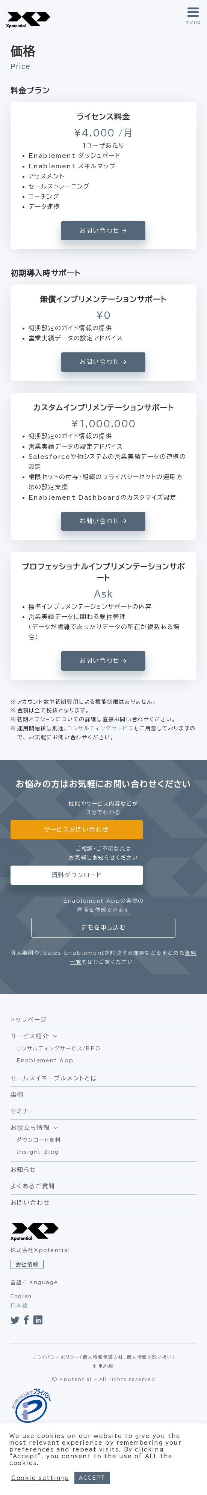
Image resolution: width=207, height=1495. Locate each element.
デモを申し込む (103, 927)
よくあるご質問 (33, 1186)
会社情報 (27, 1264)
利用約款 (103, 1366)
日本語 (19, 1305)
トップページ (29, 1020)
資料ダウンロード (76, 875)
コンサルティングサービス (101, 728)
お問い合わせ (30, 1203)
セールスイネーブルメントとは (54, 1078)
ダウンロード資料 (39, 1140)
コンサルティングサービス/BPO (59, 1048)
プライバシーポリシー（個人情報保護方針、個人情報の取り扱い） (103, 1357)
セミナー (23, 1111)
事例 (17, 1095)
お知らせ (23, 1170)
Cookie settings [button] (40, 1478)
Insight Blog (38, 1152)
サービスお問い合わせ (76, 830)
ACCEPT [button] (92, 1478)
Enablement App (45, 1060)
